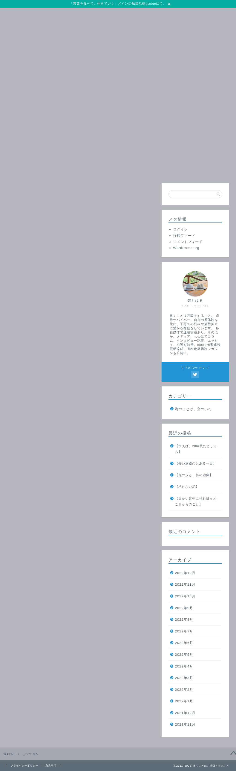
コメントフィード (188, 242)
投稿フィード (184, 235)
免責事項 (50, 765)
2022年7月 (184, 631)
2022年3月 (184, 678)
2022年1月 (184, 701)
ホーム (54, 171)
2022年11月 (185, 584)
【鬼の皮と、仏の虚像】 (194, 475)
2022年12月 (185, 573)
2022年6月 (184, 643)
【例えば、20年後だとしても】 (196, 449)
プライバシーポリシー (24, 765)
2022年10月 (185, 596)
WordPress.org (186, 248)
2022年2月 (184, 689)
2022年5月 (184, 654)
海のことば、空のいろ (193, 409)
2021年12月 (185, 713)
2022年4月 (184, 666)
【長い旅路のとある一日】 (195, 463)
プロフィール (164, 171)
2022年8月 (184, 619)
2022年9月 (184, 608)
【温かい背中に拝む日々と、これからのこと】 (197, 501)
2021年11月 (185, 724)
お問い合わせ (109, 171)
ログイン (180, 229)
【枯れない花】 (187, 487)
